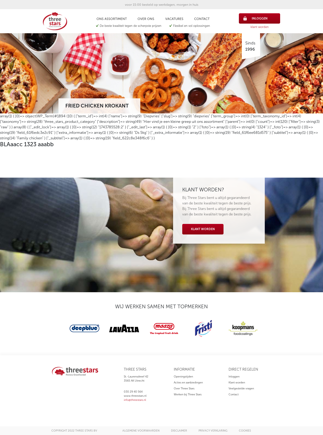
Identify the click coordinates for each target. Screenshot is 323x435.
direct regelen (243, 369)
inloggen (255, 18)
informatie (184, 369)
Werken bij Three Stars (188, 394)
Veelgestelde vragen (241, 388)
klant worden (260, 27)
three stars (135, 369)
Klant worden (203, 229)
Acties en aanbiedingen (188, 382)
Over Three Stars (184, 388)
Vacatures (174, 19)
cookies (245, 430)
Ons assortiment (112, 19)
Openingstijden (183, 376)
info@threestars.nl (135, 400)
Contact (202, 19)
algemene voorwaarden (141, 430)
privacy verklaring (213, 430)
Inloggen (234, 376)
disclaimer (179, 430)
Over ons (146, 19)
